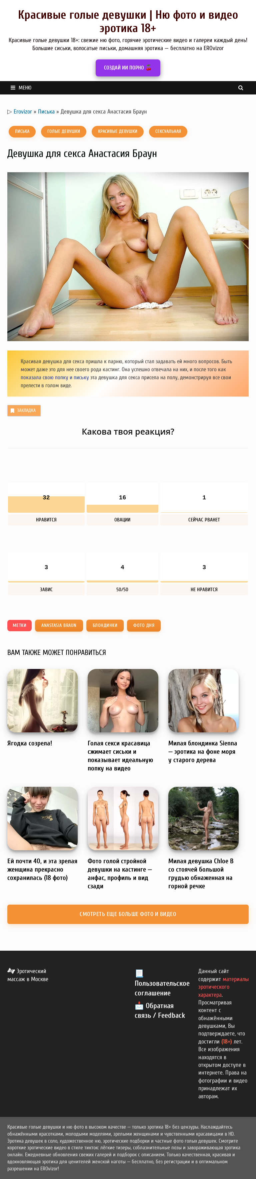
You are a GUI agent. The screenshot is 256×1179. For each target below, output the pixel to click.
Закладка (22, 411)
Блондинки (105, 625)
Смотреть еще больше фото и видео (128, 914)
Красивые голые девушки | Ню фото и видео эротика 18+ (128, 21)
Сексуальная (168, 131)
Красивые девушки (117, 131)
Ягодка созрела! (29, 743)
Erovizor (23, 111)
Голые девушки (63, 131)
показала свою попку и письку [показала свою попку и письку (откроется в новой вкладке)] (55, 377)
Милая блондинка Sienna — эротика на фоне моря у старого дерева (202, 751)
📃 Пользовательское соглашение (162, 983)
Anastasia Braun (59, 625)
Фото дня (143, 625)
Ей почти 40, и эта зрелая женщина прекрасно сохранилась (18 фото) (42, 869)
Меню (21, 88)
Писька (46, 111)
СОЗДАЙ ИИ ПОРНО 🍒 (128, 68)
